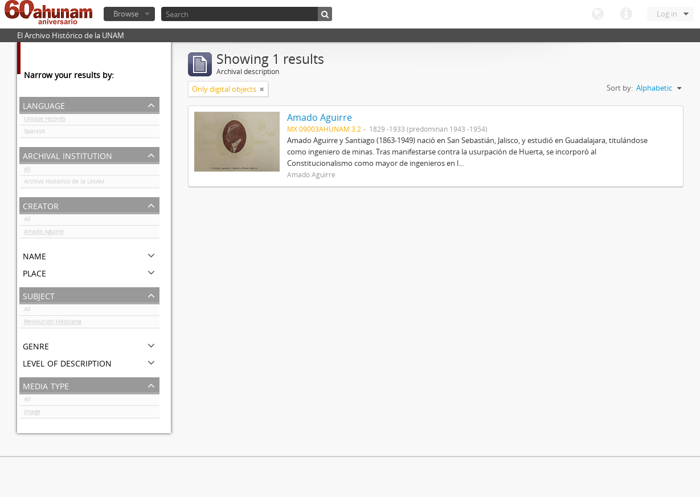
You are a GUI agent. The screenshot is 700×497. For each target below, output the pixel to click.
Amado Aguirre (44, 234)
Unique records (45, 121)
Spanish (34, 133)
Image (32, 414)
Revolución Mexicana (52, 324)
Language (597, 14)
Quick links (626, 14)
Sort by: (620, 88)
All (27, 171)
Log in (667, 14)
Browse (125, 14)
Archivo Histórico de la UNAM (64, 184)
